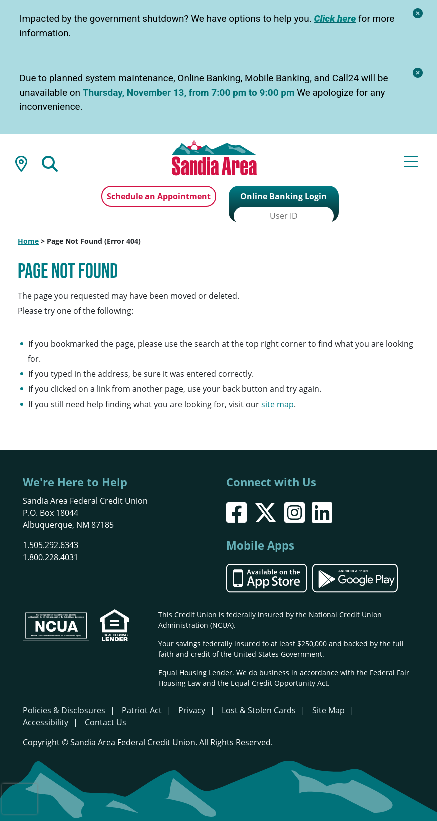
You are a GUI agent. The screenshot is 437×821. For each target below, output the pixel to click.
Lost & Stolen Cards (259, 709)
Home (28, 240)
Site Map (328, 709)
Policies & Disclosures (64, 709)
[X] (265, 511)
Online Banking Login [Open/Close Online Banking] (283, 196)
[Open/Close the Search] (50, 163)
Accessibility (45, 721)
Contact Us (105, 721)
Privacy (191, 709)
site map (277, 402)
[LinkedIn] (322, 511)
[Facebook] (236, 511)
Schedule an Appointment (159, 196)
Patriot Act (142, 709)
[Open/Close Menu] (411, 163)
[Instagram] (294, 511)
